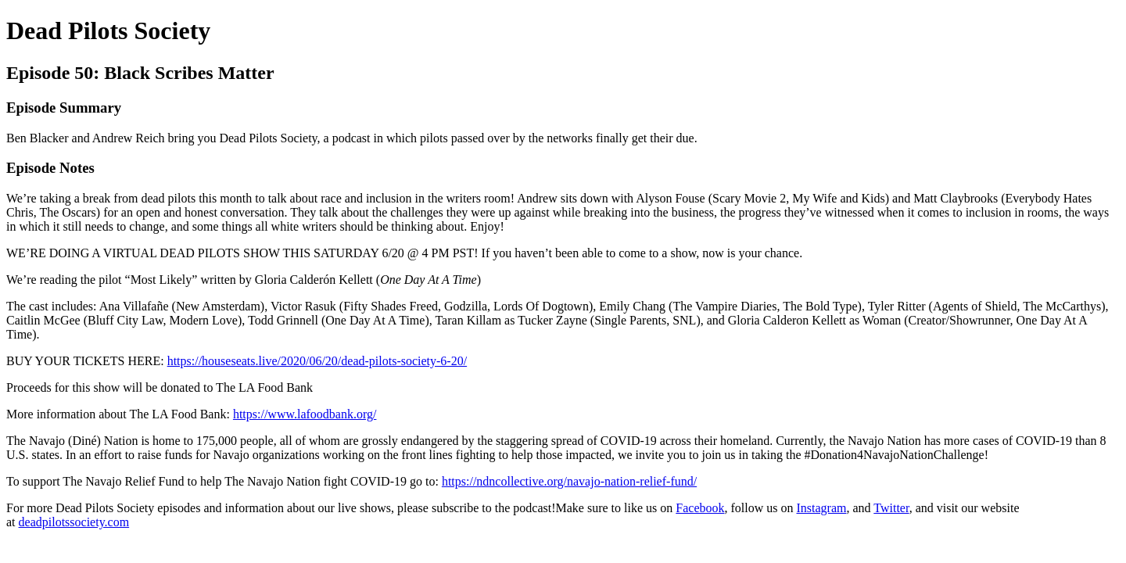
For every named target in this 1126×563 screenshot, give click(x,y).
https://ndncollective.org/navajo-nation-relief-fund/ (569, 481)
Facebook (700, 508)
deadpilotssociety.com (74, 522)
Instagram (821, 508)
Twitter (891, 508)
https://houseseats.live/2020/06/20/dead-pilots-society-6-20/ (317, 361)
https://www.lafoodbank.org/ (305, 414)
